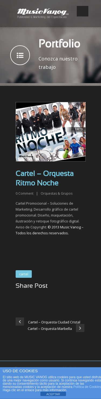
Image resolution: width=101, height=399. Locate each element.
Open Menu (82, 11)
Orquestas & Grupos (56, 193)
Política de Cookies (87, 387)
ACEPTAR (53, 394)
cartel (23, 274)
